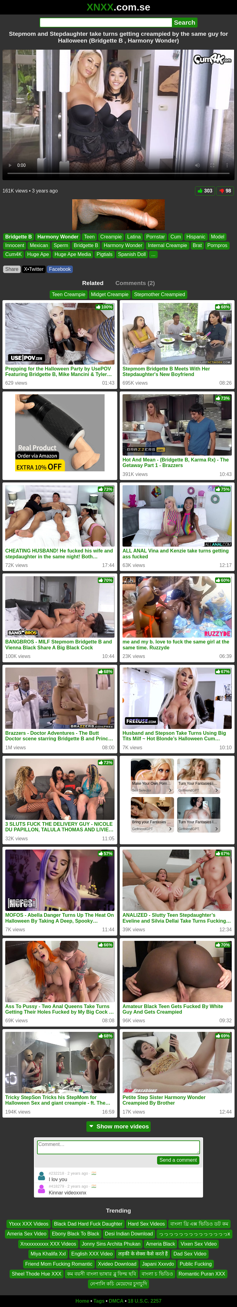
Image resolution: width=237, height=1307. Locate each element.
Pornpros (217, 245)
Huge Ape (38, 254)
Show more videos (118, 1126)
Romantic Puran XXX (202, 1273)
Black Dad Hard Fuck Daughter (88, 1223)
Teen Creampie (68, 294)
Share (12, 269)
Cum (175, 236)
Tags (99, 1301)
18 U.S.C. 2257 (144, 1301)
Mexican (39, 245)
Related (92, 283)
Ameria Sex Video (27, 1233)
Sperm (61, 245)
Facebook (60, 269)
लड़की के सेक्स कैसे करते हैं (143, 1253)
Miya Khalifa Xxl (48, 1253)
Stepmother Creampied (159, 294)
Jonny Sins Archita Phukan (111, 1244)
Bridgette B (18, 236)
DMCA (116, 1301)
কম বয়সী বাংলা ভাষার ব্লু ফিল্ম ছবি (101, 1273)
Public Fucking (196, 1263)
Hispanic (195, 236)
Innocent (14, 245)
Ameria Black (160, 1244)
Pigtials (105, 254)
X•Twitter (34, 269)
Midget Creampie (110, 294)
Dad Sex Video (189, 1253)
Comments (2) (135, 283)
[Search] (106, 22)
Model (218, 236)
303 (205, 190)
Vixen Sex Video (199, 1244)
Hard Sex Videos (146, 1223)
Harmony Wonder (57, 236)
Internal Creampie (167, 245)
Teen (89, 236)
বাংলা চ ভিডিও (157, 1273)
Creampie (111, 236)
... (153, 254)
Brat (197, 245)
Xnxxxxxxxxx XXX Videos (48, 1244)
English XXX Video (92, 1253)
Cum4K (13, 254)
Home (82, 1301)
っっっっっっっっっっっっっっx (194, 1233)
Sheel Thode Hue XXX (36, 1273)
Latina (134, 236)
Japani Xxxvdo (158, 1263)
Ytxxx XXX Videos (28, 1223)
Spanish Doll (132, 254)
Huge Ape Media (73, 254)
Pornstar (155, 236)
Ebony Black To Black (75, 1233)
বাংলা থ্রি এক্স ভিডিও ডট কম (199, 1223)
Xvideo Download (117, 1263)
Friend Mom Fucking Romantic (59, 1263)
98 (225, 190)
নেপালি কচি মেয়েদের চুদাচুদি (118, 1283)
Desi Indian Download (129, 1233)
